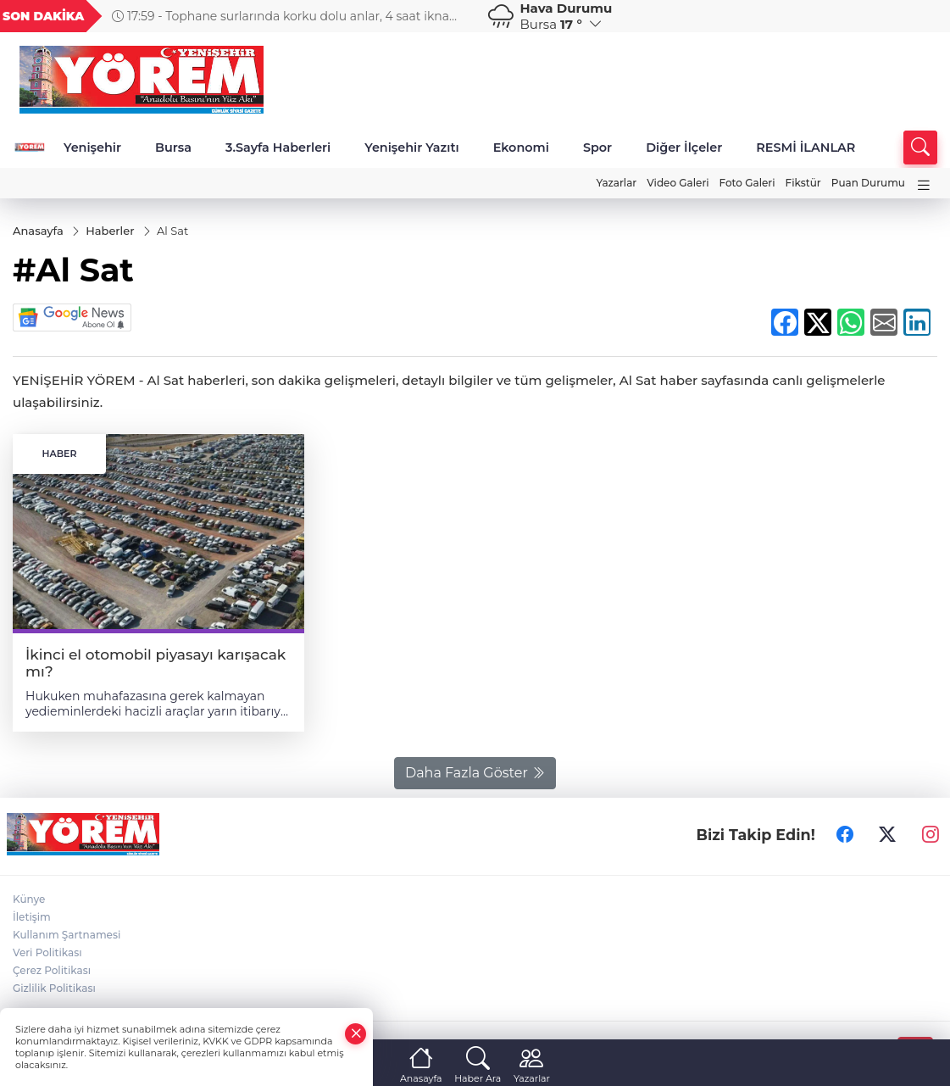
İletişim (32, 917)
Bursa (173, 147)
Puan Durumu (868, 182)
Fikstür (803, 182)
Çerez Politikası (52, 970)
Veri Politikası (47, 952)
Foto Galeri (747, 182)
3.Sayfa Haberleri (278, 147)
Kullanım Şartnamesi (66, 934)
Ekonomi (521, 147)
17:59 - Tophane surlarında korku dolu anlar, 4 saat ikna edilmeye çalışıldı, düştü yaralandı (280, 16)
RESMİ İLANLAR (805, 147)
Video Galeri (677, 182)
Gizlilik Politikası (54, 988)
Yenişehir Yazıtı (411, 147)
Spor (597, 147)
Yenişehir (92, 147)
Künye (29, 899)
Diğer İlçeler (684, 147)
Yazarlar (616, 182)
